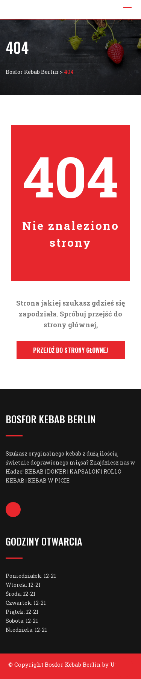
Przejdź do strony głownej (70, 350)
